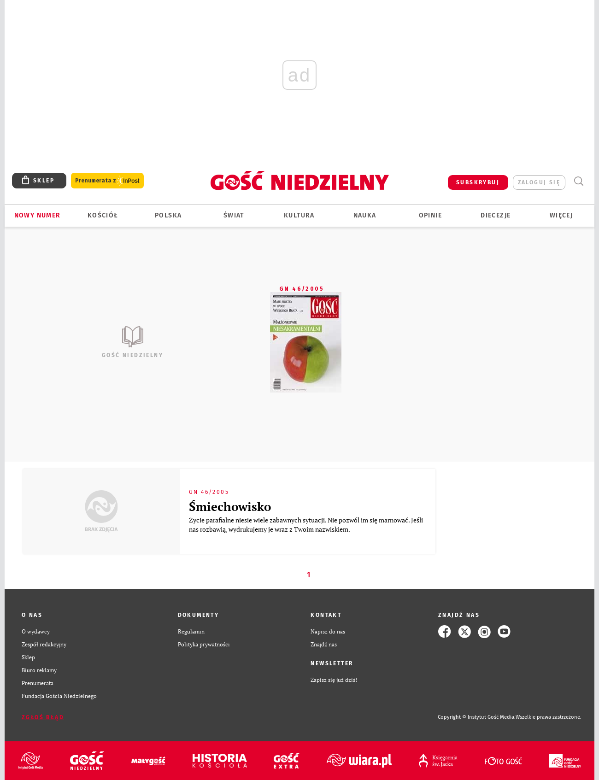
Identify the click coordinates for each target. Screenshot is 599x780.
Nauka (364, 215)
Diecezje (496, 215)
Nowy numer (37, 215)
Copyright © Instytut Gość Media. (477, 717)
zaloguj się (539, 182)
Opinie (430, 215)
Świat (233, 215)
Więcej (561, 215)
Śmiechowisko (230, 506)
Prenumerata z (107, 181)
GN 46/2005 (301, 289)
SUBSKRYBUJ (477, 182)
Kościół (103, 215)
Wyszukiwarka (578, 181)
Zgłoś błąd (43, 717)
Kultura (299, 215)
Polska (168, 215)
